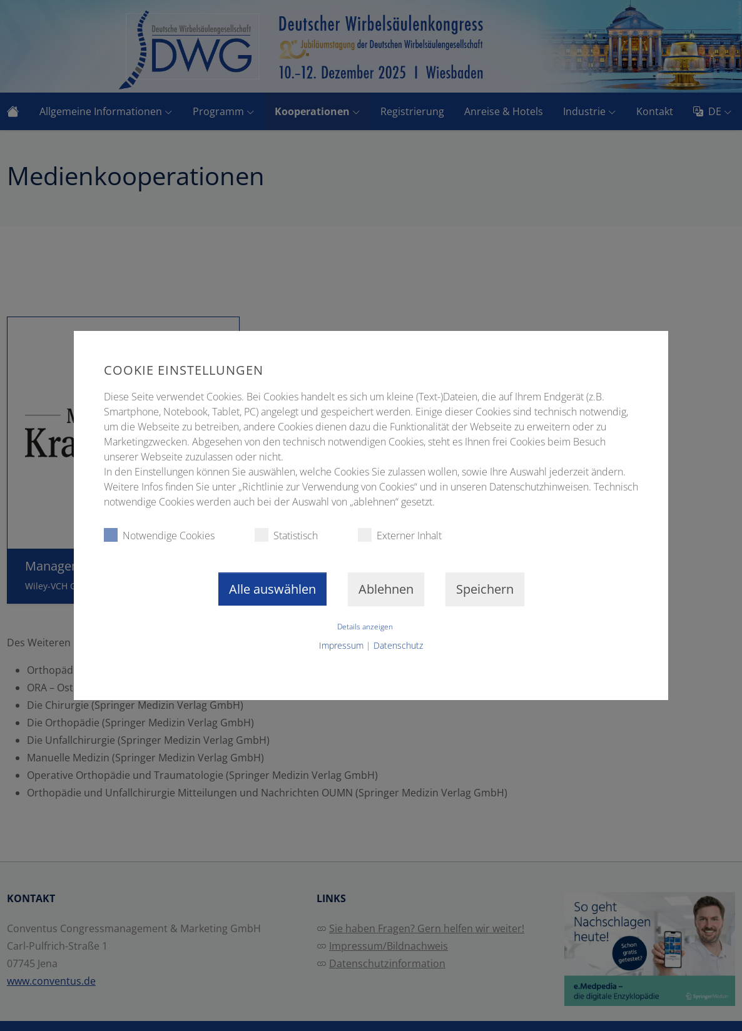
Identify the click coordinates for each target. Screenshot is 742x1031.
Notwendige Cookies (159, 535)
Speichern (485, 589)
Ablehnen (386, 589)
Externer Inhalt (400, 535)
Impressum (341, 645)
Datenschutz (398, 645)
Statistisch (286, 535)
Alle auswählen (272, 589)
